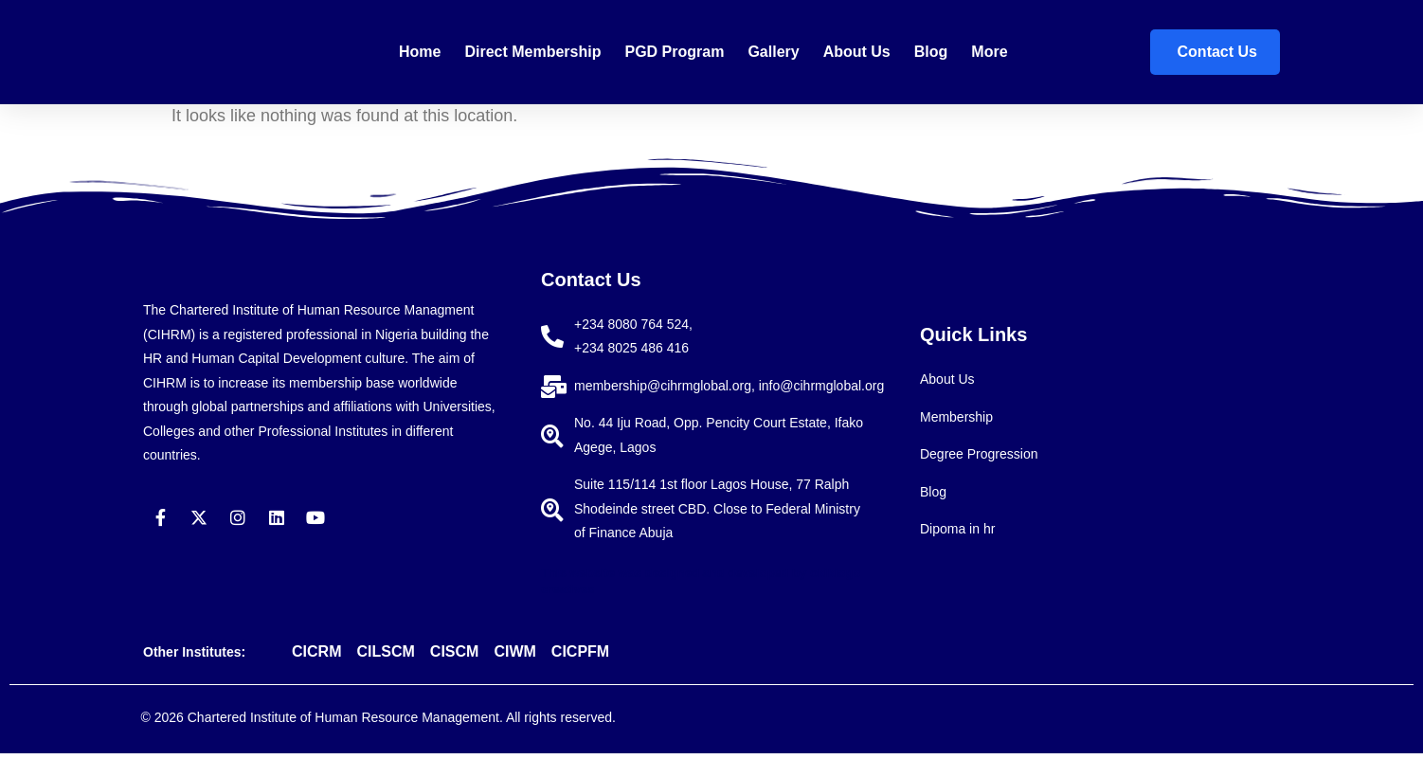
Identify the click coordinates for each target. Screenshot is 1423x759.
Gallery (773, 52)
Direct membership (532, 52)
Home (420, 52)
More (989, 52)
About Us (857, 52)
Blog (931, 52)
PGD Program (674, 52)
